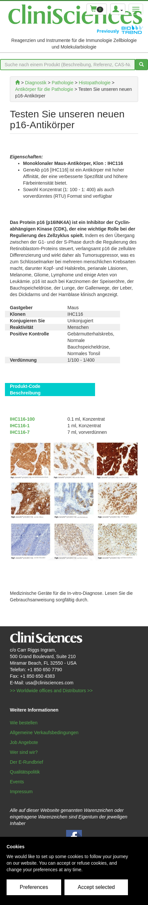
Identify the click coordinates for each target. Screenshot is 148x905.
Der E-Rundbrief (26, 762)
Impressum (21, 791)
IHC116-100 (22, 419)
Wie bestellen (23, 722)
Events (17, 781)
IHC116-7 (20, 432)
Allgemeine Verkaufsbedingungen (44, 732)
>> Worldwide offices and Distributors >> (51, 690)
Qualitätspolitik (25, 771)
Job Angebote (24, 742)
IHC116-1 (20, 425)
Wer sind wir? (24, 752)
